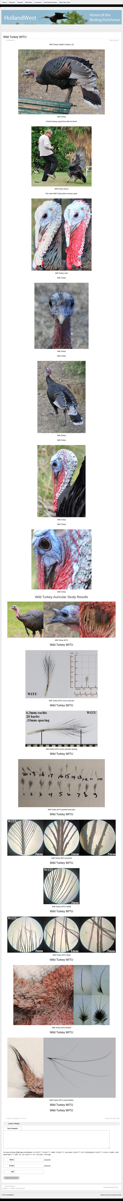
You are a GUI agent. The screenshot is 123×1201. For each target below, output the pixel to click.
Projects (12, 2)
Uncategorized (10, 40)
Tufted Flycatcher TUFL (112, 1187)
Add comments (114, 40)
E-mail (11, 1166)
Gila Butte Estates (50, 2)
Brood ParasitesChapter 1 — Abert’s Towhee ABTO (13, 1187)
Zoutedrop (15, 1118)
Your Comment (12, 1128)
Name (12, 1160)
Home (4, 2)
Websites (28, 2)
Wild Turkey (116, 1118)
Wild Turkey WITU (14, 36)
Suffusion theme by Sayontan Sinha (110, 1195)
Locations (38, 2)
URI (12, 1172)
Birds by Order (64, 2)
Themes (20, 2)
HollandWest (10, 1195)
